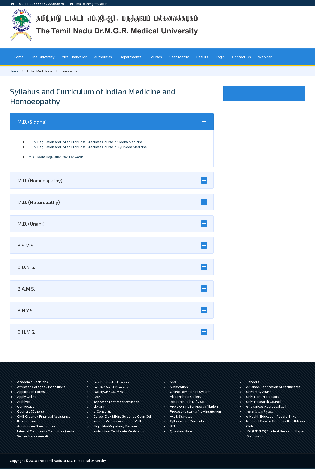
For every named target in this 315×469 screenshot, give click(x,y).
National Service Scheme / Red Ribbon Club (275, 423)
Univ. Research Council (263, 402)
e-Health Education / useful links (271, 416)
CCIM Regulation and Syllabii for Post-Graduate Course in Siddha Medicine (86, 142)
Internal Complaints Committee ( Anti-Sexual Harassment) (45, 433)
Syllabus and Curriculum (188, 421)
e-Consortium (104, 411)
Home (19, 57)
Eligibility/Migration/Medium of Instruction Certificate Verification (119, 428)
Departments (130, 57)
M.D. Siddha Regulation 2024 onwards (56, 157)
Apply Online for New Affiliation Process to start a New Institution (196, 409)
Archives (24, 402)
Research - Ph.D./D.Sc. (187, 402)
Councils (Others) (30, 411)
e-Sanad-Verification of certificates (273, 387)
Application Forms (31, 392)
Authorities (103, 57)
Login (220, 57)
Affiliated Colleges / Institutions (41, 387)
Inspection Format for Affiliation (116, 402)
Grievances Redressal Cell (266, 407)
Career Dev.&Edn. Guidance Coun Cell (123, 416)
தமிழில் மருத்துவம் (259, 411)
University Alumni (259, 392)
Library (99, 407)
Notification (179, 387)
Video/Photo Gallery (185, 397)
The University (42, 57)
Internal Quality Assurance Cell (117, 421)
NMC (173, 382)
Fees (97, 397)
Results (202, 57)
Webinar (265, 57)
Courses (155, 57)
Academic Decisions (32, 382)
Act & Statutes (181, 416)
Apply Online (27, 397)
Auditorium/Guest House (36, 426)
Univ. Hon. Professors (262, 397)
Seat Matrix (179, 57)
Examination (26, 421)
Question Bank (181, 431)
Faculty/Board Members (111, 387)
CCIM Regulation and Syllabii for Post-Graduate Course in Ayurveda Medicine (88, 147)
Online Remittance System (190, 392)
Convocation (27, 407)
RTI (172, 426)
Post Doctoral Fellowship (111, 382)
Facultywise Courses (108, 392)
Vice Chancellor (74, 57)
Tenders (252, 382)
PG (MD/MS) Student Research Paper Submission (276, 433)
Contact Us (241, 57)
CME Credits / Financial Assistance (44, 416)
